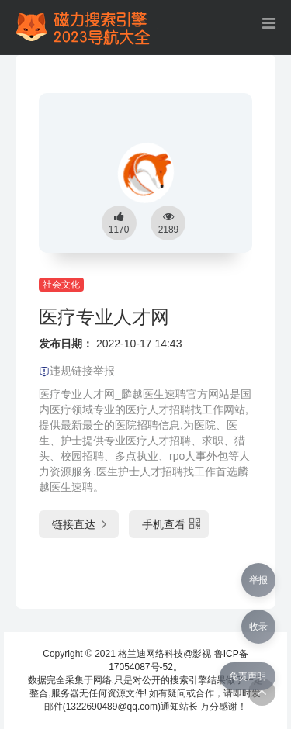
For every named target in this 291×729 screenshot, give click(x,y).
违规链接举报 (77, 370)
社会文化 (61, 284)
